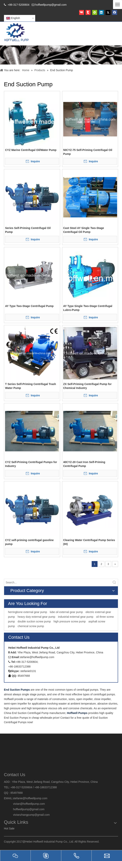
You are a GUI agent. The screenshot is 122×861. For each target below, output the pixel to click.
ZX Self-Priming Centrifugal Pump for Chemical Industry (87, 386)
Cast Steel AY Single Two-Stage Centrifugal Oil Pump (83, 229)
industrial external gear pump (75, 616)
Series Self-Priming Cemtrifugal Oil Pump (28, 229)
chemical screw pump (31, 626)
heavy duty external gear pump (36, 616)
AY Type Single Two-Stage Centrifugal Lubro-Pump (87, 308)
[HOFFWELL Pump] (17, 32)
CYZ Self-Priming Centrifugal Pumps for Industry (31, 464)
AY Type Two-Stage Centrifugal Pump (29, 306)
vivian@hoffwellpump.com (24, 803)
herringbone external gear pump (27, 612)
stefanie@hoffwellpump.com (30, 798)
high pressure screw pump (69, 621)
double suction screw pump (34, 621)
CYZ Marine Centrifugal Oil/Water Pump (30, 150)
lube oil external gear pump (66, 612)
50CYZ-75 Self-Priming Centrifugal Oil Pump (87, 151)
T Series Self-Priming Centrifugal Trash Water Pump (30, 386)
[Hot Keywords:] (114, 582)
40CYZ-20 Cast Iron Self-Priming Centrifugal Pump (84, 464)
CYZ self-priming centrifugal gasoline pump (29, 542)
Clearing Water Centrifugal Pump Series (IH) (89, 542)
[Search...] (57, 582)
